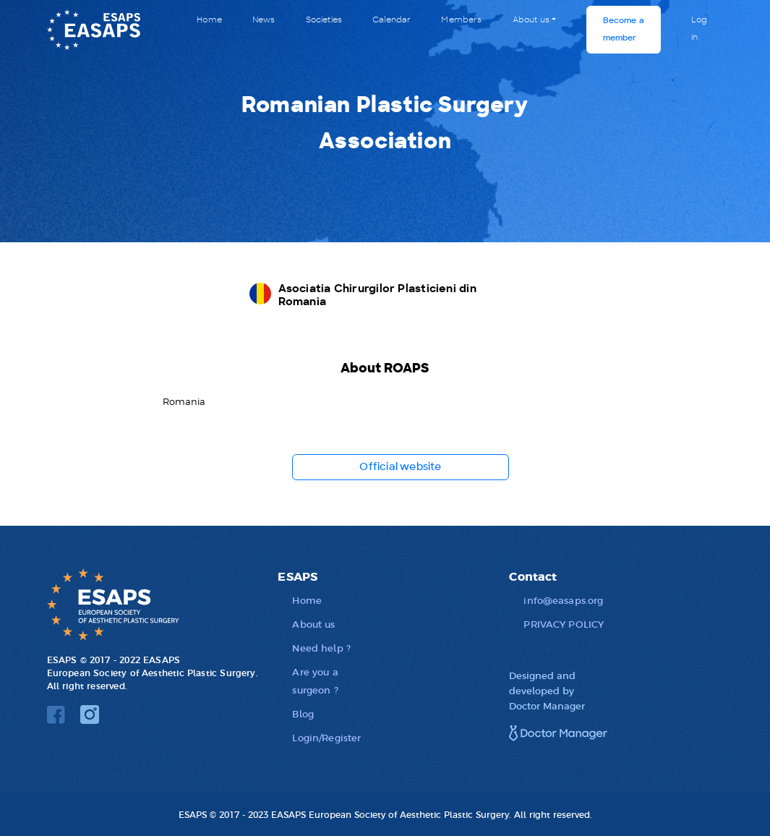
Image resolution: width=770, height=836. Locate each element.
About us (531, 20)
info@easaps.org (563, 600)
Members (461, 20)
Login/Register (326, 737)
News (263, 20)
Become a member (623, 29)
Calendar (391, 20)
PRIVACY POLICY (563, 624)
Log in (699, 28)
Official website (400, 467)
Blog (303, 713)
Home (209, 20)
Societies (324, 20)
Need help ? (321, 647)
